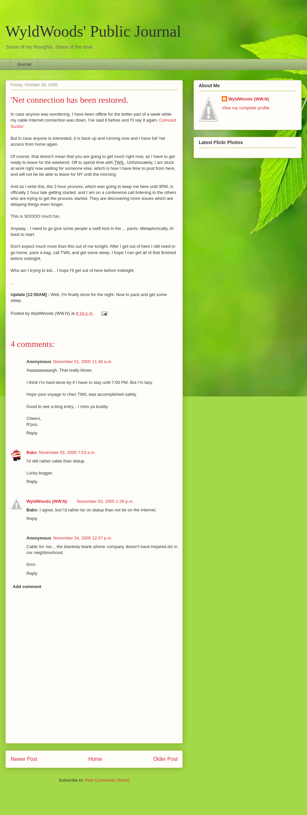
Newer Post (24, 759)
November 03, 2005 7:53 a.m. (67, 452)
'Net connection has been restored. (69, 100)
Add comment (27, 586)
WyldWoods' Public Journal (93, 31)
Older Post (165, 759)
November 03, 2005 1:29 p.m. (105, 501)
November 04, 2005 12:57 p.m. (82, 538)
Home (95, 759)
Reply (31, 432)
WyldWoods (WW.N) (46, 501)
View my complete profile (245, 107)
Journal (24, 64)
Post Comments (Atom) (107, 780)
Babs (31, 452)
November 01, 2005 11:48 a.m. (82, 361)
